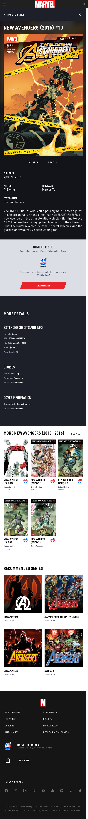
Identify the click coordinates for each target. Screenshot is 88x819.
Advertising (50, 712)
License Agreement (40, 810)
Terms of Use (11, 806)
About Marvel (12, 712)
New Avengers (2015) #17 (38, 481)
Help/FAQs (10, 719)
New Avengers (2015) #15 (11, 541)
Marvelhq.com (51, 725)
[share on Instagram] (24, 791)
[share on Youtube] (43, 791)
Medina (39, 487)
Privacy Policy (26, 806)
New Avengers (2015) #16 (65, 481)
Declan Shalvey (14, 202)
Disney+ (47, 719)
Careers (9, 725)
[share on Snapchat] (52, 791)
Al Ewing (9, 189)
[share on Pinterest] (61, 791)
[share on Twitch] (71, 791)
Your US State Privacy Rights (47, 806)
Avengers (49, 670)
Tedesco (7, 490)
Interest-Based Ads (60, 810)
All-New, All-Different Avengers (62, 616)
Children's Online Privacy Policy (16, 810)
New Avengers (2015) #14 (38, 541)
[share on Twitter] (15, 791)
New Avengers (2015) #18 (11, 481)
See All (77, 433)
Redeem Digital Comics (56, 732)
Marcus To (48, 189)
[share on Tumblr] (34, 791)
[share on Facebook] (6, 791)
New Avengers (11, 616)
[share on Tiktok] (80, 791)
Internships (12, 732)
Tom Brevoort (17, 382)
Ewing (6, 487)
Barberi (12, 487)
